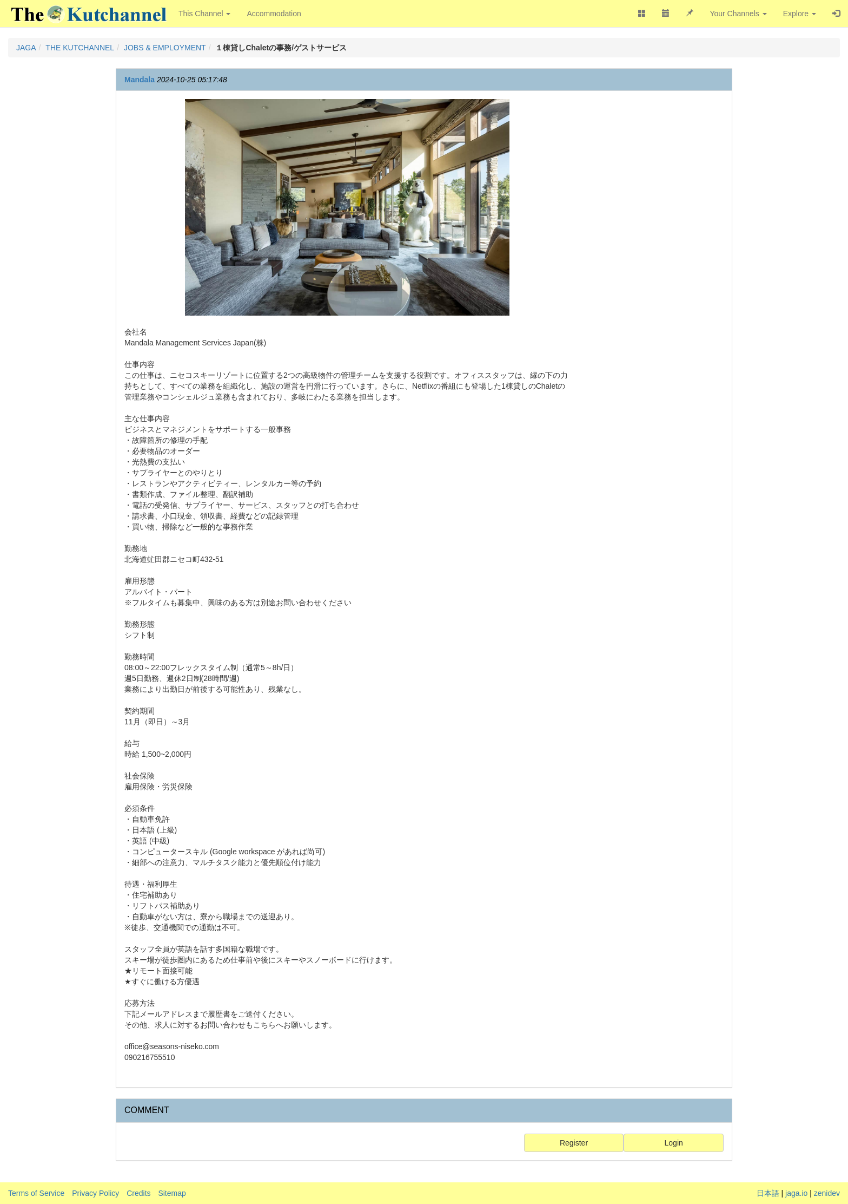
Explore (799, 13)
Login (674, 1142)
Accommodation (274, 13)
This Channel (204, 13)
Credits (138, 1193)
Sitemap (172, 1193)
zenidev (827, 1193)
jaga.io (796, 1193)
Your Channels (738, 13)
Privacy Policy (95, 1193)
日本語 (768, 1193)
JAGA (26, 47)
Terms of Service (36, 1193)
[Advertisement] (655, 261)
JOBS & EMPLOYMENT (165, 47)
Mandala (139, 79)
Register (574, 1142)
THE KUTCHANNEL (79, 47)
